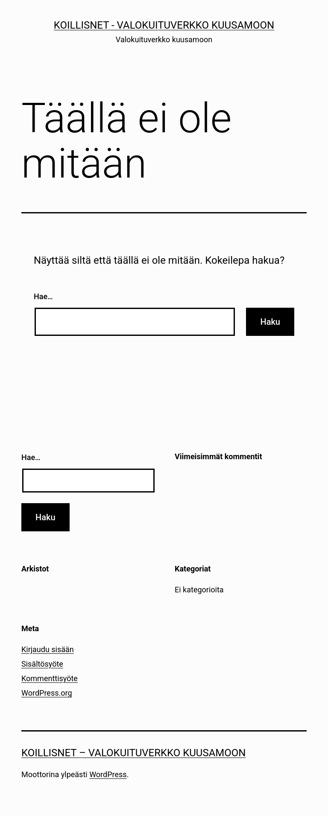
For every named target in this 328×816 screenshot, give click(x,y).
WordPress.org (46, 692)
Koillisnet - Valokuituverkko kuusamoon (164, 25)
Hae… (43, 296)
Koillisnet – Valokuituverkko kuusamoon (133, 753)
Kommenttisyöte (49, 678)
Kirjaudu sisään (47, 649)
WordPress (107, 774)
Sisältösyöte (42, 663)
